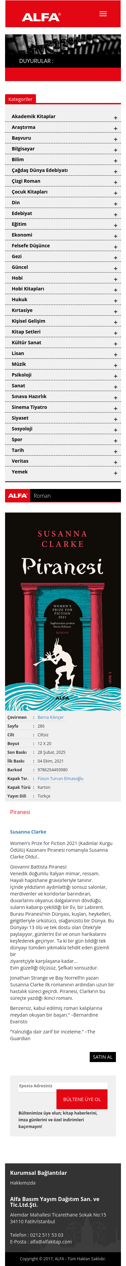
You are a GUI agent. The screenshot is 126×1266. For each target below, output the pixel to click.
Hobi (17, 278)
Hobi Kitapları (28, 288)
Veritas (20, 461)
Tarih (18, 450)
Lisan (18, 353)
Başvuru (21, 138)
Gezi (17, 256)
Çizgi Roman (26, 181)
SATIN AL (103, 1057)
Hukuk (19, 299)
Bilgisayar (23, 148)
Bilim (18, 159)
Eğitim (19, 224)
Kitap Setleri (26, 331)
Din (16, 202)
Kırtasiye (22, 310)
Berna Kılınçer (51, 717)
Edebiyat (22, 213)
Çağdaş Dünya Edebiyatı (40, 170)
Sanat (18, 385)
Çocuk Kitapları (30, 191)
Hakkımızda (23, 1183)
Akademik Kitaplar (33, 116)
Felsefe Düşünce (31, 245)
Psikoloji (22, 375)
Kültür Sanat (26, 342)
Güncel (20, 267)
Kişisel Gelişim (28, 321)
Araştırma (23, 127)
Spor (17, 439)
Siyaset (20, 418)
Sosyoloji (22, 428)
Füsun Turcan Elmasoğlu (61, 778)
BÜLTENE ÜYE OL (82, 1099)
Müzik (19, 364)
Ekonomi (22, 235)
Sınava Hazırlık (29, 396)
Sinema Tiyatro (29, 407)
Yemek (20, 471)
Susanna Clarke (28, 832)
